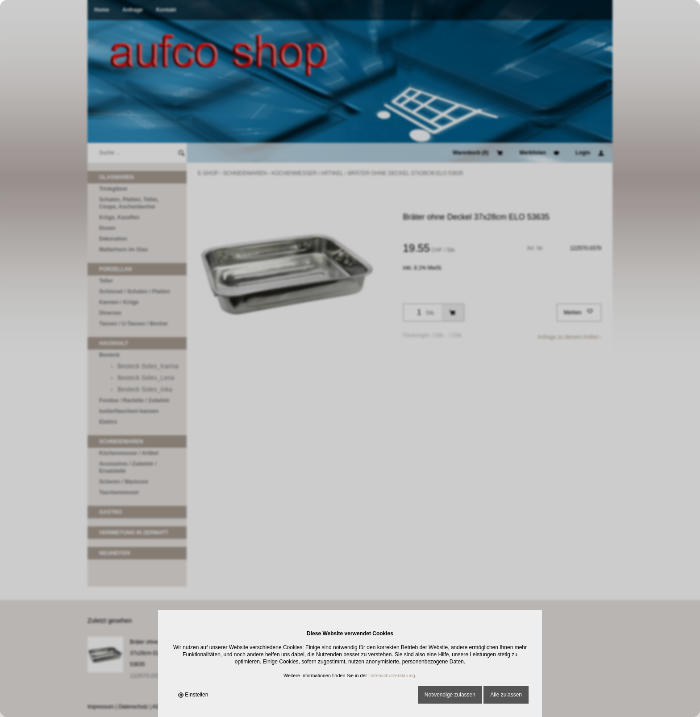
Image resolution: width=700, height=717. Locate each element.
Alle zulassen (506, 695)
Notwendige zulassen (450, 695)
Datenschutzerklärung (391, 675)
